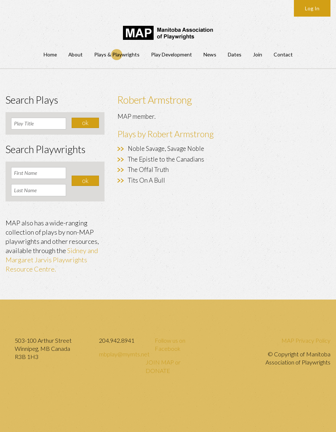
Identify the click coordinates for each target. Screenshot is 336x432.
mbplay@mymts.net (124, 353)
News (209, 54)
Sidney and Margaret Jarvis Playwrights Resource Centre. (52, 259)
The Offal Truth (148, 169)
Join (257, 54)
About (75, 54)
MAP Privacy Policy (305, 340)
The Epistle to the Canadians (166, 159)
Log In (312, 8)
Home (50, 54)
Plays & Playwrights (117, 54)
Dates (234, 54)
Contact (283, 54)
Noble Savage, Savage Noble (166, 148)
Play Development (171, 54)
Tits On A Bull (146, 180)
